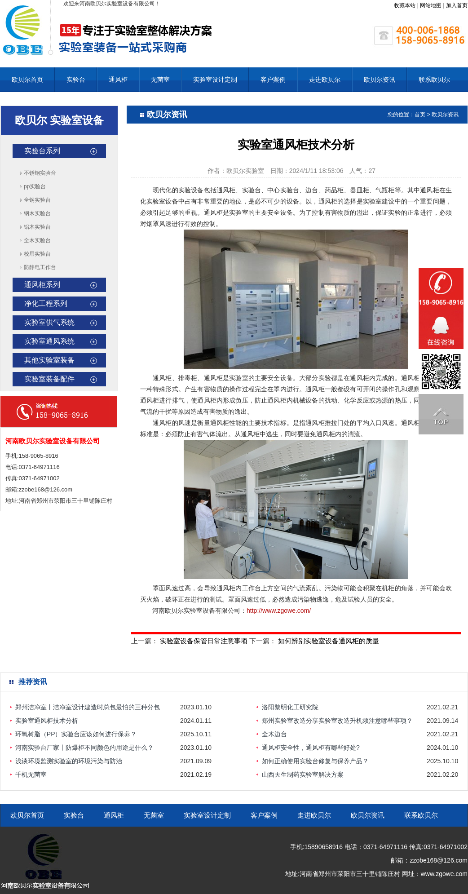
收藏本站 (404, 5)
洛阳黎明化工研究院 (290, 707)
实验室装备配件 (49, 379)
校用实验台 (37, 254)
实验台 (75, 79)
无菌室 (160, 79)
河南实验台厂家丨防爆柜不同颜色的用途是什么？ (84, 747)
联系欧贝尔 (434, 79)
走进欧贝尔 (324, 79)
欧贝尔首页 (27, 79)
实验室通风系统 (49, 341)
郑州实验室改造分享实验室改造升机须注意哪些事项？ (337, 720)
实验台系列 (42, 151)
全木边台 (274, 734)
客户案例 (273, 79)
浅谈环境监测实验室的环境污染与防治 (68, 761)
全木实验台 (37, 240)
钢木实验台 (37, 213)
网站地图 (431, 5)
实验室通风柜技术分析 (46, 720)
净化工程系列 (45, 303)
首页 (420, 114)
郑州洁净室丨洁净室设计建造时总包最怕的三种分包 (87, 707)
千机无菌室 (31, 774)
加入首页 (457, 5)
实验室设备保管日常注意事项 (203, 641)
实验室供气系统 (49, 322)
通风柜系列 (42, 284)
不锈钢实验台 (40, 173)
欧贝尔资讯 (379, 79)
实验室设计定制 (215, 79)
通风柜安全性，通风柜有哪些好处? (311, 747)
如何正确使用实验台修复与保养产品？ (315, 761)
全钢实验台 (37, 200)
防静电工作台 (40, 267)
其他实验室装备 (49, 360)
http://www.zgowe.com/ (279, 610)
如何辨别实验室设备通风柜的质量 (328, 641)
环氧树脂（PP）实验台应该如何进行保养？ (76, 734)
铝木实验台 (37, 227)
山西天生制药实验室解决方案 (303, 774)
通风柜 (118, 79)
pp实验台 (35, 186)
